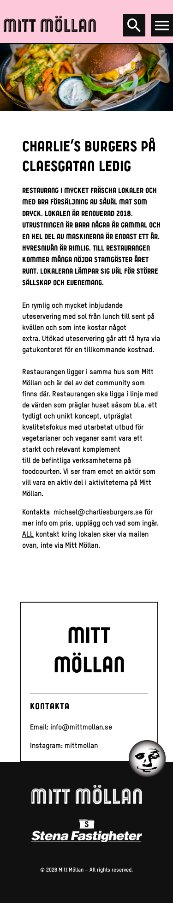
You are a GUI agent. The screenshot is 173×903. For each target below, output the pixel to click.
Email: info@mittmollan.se (71, 727)
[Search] (134, 25)
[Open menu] (162, 25)
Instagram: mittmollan (64, 745)
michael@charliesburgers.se (98, 512)
